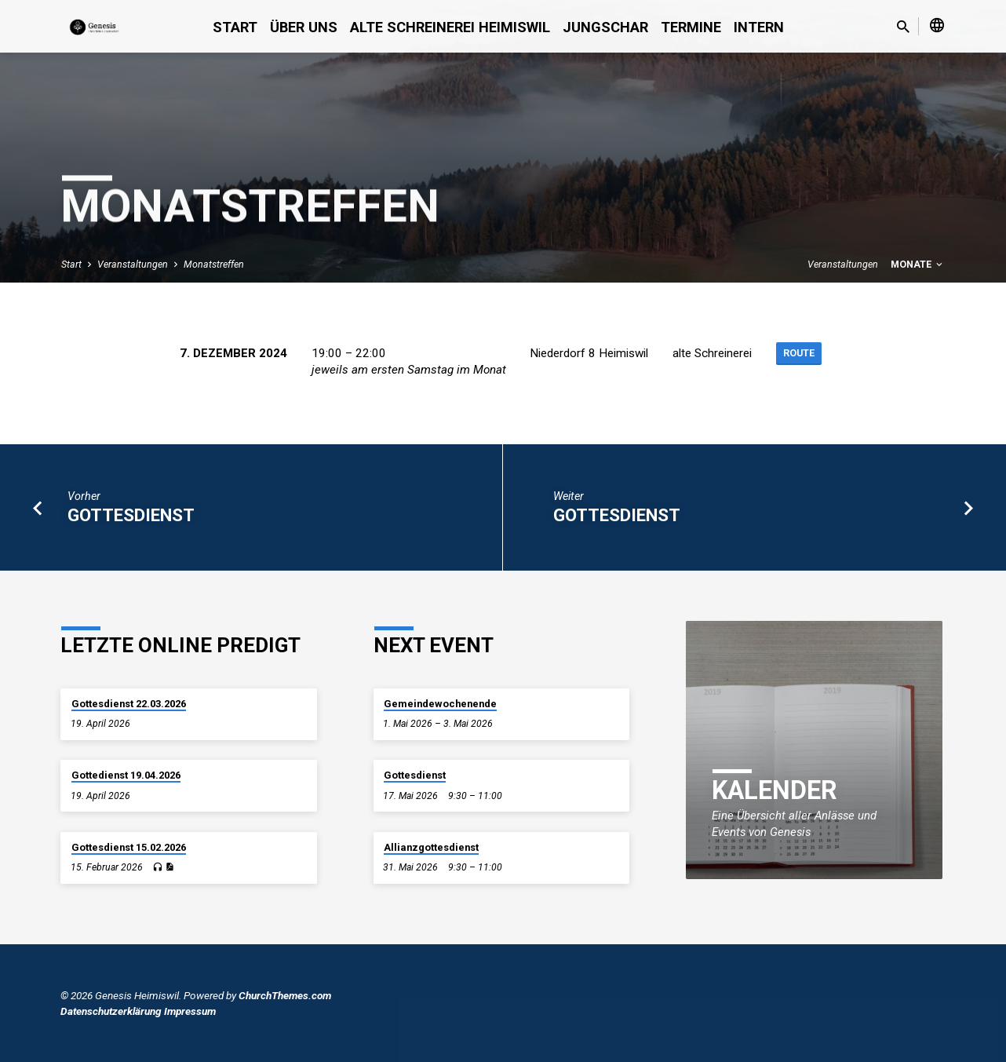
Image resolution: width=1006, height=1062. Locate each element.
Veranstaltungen (132, 264)
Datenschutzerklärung (111, 1011)
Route (798, 354)
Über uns (303, 27)
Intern (759, 27)
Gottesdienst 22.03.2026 (128, 704)
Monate (918, 264)
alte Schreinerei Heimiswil (450, 27)
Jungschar (605, 27)
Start (235, 27)
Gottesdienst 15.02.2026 (128, 847)
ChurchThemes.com (285, 995)
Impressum (190, 1011)
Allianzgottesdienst (431, 847)
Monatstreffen (214, 264)
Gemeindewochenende (440, 704)
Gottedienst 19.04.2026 (125, 775)
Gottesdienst (131, 515)
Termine (691, 27)
